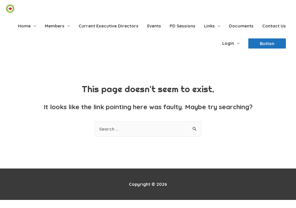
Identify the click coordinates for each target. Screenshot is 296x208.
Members (54, 26)
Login (228, 43)
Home (24, 26)
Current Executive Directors (108, 26)
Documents (241, 26)
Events (154, 26)
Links (209, 26)
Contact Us (274, 26)
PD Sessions (182, 26)
